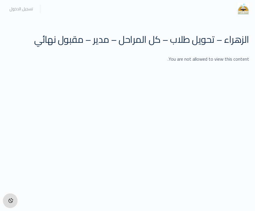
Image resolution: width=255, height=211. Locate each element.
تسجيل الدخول (21, 9)
